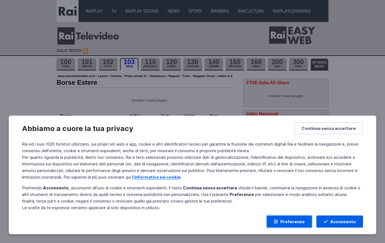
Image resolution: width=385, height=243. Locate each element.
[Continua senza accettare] (328, 128)
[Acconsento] (339, 221)
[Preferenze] (289, 221)
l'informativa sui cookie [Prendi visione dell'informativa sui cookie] (156, 177)
